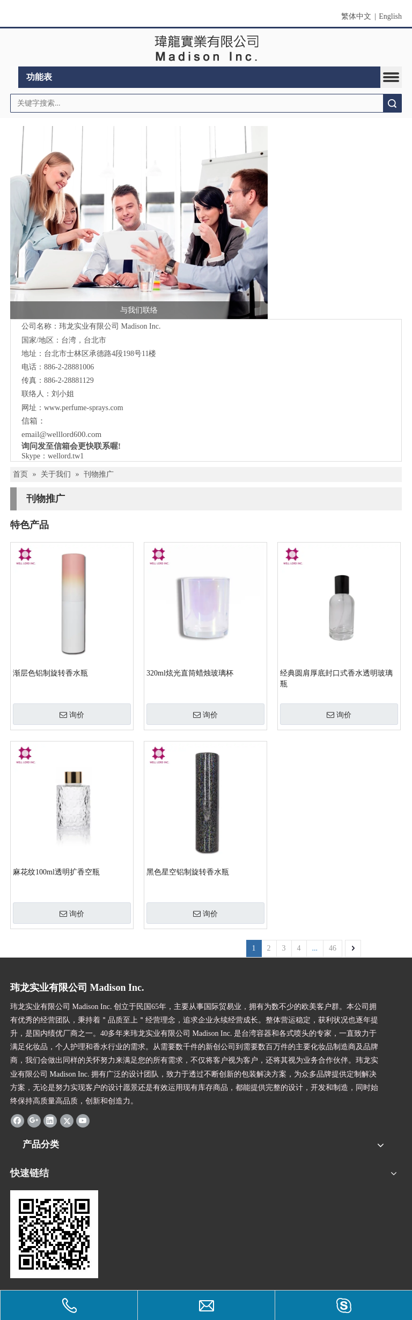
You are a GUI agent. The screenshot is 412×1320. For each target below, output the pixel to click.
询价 (72, 714)
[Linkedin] (50, 1121)
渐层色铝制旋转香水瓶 (50, 673)
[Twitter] (66, 1121)
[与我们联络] (139, 222)
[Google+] (34, 1121)
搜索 (392, 103)
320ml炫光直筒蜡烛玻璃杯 (189, 673)
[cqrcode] (54, 1234)
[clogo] (206, 47)
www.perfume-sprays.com (83, 408)
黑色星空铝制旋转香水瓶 (187, 872)
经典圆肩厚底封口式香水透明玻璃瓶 (336, 678)
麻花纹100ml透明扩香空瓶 (56, 872)
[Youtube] (83, 1121)
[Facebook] (17, 1121)
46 (332, 948)
